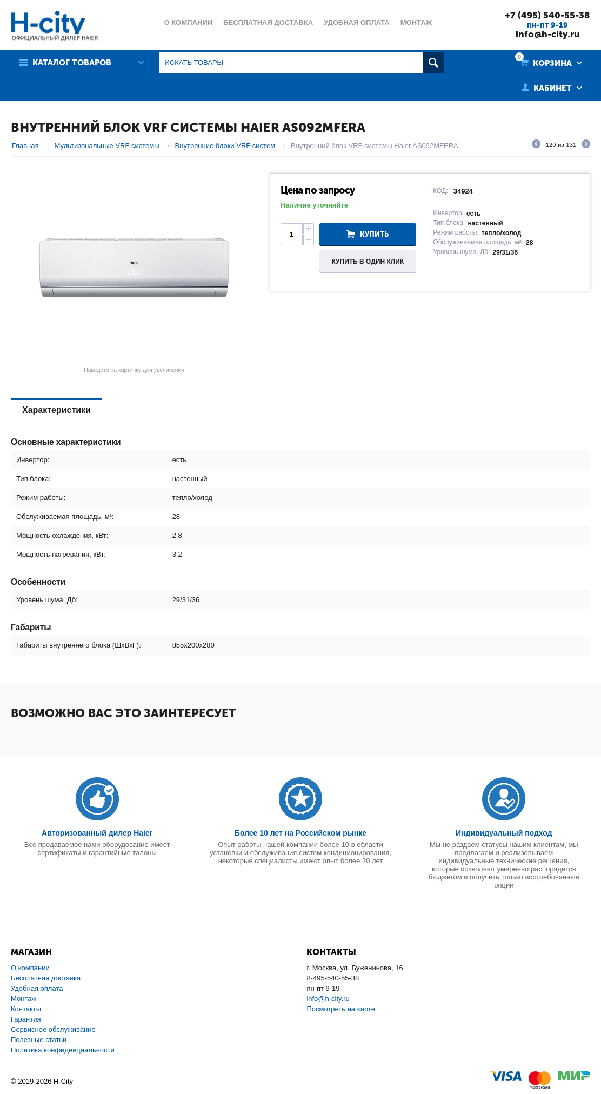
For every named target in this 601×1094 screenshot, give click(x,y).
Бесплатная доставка (46, 978)
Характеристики (56, 410)
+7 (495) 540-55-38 (547, 15)
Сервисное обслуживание (53, 1029)
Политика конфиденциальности (63, 1050)
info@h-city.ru (548, 34)
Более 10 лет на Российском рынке (300, 833)
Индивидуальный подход (504, 833)
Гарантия (26, 1019)
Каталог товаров (71, 63)
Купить (374, 234)
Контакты (26, 1009)
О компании (30, 968)
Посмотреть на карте (340, 1009)
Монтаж (23, 999)
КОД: (440, 191)
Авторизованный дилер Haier (97, 833)
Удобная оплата (37, 988)
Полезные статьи (38, 1040)
